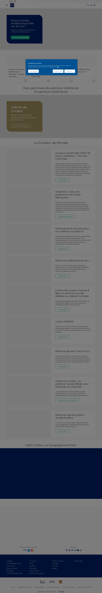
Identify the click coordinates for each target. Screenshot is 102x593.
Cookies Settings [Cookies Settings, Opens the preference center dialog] (33, 71)
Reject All (69, 71)
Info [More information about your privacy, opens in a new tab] (58, 66)
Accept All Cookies (58, 71)
